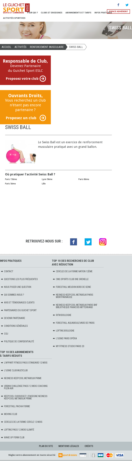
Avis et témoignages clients (18, 302)
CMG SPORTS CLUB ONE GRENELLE (71, 279)
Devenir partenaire (13, 318)
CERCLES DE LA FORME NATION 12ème (73, 271)
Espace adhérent (118, 11)
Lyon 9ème (47, 179)
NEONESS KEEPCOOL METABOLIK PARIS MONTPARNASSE (73, 295)
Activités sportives (14, 18)
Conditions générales (14, 326)
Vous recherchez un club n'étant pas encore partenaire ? (25, 107)
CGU (4, 333)
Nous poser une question (16, 287)
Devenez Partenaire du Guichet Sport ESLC (25, 70)
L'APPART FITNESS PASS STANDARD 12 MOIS (24, 362)
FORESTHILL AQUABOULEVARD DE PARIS (74, 322)
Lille (44, 183)
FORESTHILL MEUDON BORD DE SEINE (72, 287)
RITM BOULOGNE (62, 315)
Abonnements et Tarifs (78, 12)
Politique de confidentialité (17, 341)
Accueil (6, 47)
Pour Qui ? (32, 12)
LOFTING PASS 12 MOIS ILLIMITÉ (17, 429)
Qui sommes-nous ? (12, 294)
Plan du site (46, 446)
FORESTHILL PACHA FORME (15, 406)
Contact (7, 271)
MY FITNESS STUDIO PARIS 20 (68, 346)
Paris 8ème (83, 179)
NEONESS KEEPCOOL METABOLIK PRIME (21, 378)
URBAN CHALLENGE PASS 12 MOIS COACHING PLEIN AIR (24, 387)
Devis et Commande (13, 12)
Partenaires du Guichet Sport (19, 310)
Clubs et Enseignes (51, 12)
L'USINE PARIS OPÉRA (65, 338)
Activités (20, 47)
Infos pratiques (103, 12)
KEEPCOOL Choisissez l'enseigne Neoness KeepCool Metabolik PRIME (24, 397)
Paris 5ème (10, 183)
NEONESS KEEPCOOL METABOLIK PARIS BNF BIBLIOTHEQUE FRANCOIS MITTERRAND (75, 306)
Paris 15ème (11, 179)
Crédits (89, 446)
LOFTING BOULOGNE (63, 330)
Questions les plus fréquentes (19, 279)
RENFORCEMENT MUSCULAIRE (47, 47)
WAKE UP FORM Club (12, 437)
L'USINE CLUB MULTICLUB (14, 370)
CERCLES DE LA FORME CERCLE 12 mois (21, 422)
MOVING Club (9, 414)
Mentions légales (68, 446)
